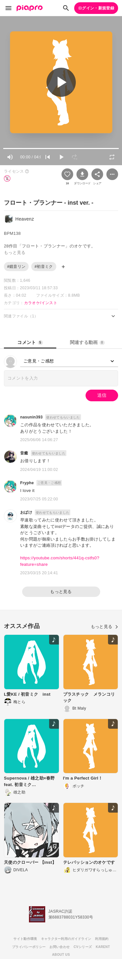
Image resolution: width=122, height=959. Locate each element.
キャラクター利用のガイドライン (66, 939)
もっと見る (61, 591)
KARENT (103, 947)
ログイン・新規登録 (96, 8)
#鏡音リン (16, 266)
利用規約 (101, 939)
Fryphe (27, 483)
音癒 (24, 453)
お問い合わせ (59, 947)
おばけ (26, 512)
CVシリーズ (83, 947)
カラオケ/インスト (40, 303)
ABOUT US (61, 954)
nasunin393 (31, 417)
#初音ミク (43, 266)
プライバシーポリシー (29, 947)
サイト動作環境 (25, 939)
